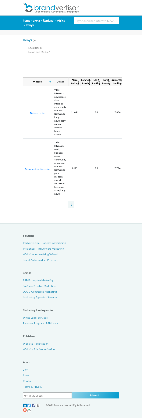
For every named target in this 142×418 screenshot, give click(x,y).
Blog (25, 369)
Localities (35, 47)
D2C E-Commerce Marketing (40, 291)
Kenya (30, 25)
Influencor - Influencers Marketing (43, 248)
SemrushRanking (86, 82)
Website (37, 81)
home (26, 20)
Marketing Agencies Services (40, 297)
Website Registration (35, 343)
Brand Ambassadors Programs (41, 260)
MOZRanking (96, 82)
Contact (28, 381)
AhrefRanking (106, 82)
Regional (48, 20)
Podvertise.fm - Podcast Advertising (44, 242)
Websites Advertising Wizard (40, 254)
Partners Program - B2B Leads (41, 323)
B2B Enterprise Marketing (38, 280)
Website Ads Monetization (39, 349)
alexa (36, 20)
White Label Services (35, 317)
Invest (27, 375)
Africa (61, 20)
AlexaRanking (75, 82)
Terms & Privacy (32, 386)
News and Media (39, 51)
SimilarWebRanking (117, 82)
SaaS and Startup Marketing (39, 286)
